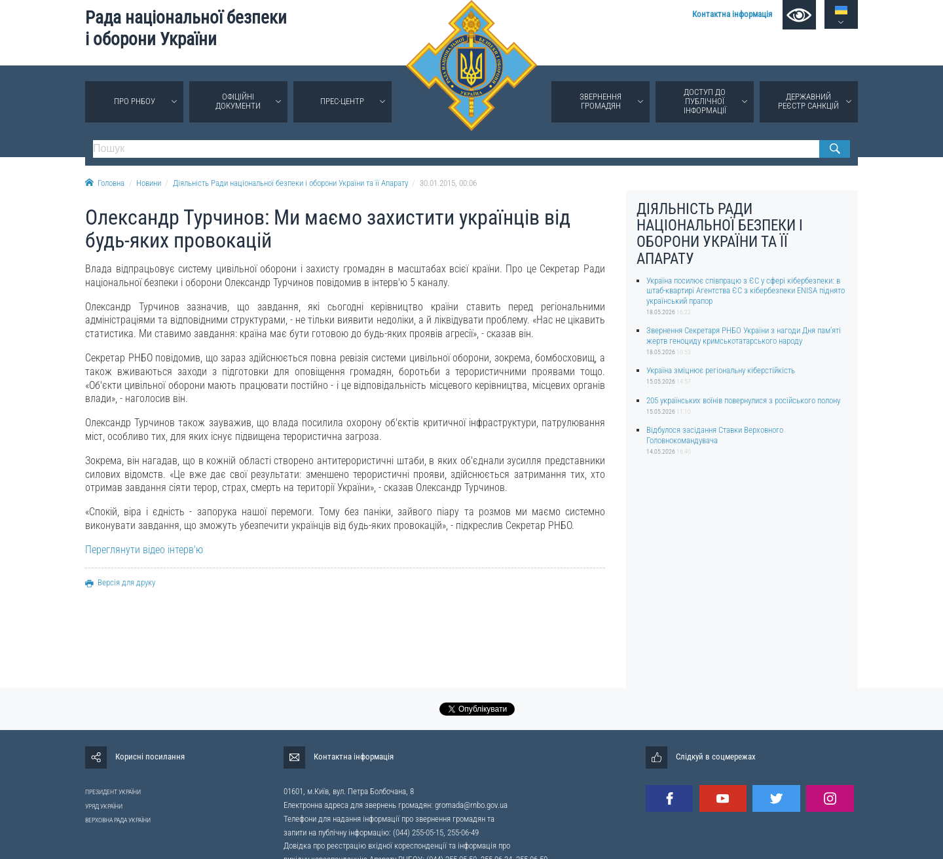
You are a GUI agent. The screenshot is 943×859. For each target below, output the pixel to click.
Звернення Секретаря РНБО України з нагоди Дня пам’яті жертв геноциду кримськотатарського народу (743, 335)
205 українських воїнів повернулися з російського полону (743, 400)
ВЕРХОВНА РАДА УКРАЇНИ (118, 820)
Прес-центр (342, 101)
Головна (104, 183)
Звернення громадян (600, 101)
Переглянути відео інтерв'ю (144, 549)
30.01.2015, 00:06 (448, 183)
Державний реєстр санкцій (808, 101)
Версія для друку (120, 582)
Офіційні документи (238, 101)
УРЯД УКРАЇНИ (103, 806)
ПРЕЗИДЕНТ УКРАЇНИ (113, 792)
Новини (148, 183)
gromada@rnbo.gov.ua (471, 805)
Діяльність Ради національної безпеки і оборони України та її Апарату (290, 183)
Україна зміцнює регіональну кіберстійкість (720, 370)
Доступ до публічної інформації (705, 101)
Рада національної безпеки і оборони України (186, 28)
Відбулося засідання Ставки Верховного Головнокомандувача (714, 435)
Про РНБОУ (134, 101)
